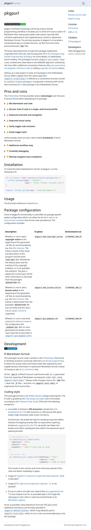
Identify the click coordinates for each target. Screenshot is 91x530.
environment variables (14, 220)
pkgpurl (8, 3)
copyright (44, 68)
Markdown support (16, 500)
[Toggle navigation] (83, 3)
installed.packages (45, 178)
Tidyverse (38, 396)
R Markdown (13, 96)
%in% (24, 178)
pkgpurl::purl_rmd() (45, 383)
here (36, 203)
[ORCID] (84, 53)
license (54, 68)
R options (51, 217)
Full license (73, 28)
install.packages (16, 180)
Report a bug (74, 18)
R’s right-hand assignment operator (33, 483)
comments (28, 369)
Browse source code (77, 14)
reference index (22, 321)
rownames (31, 178)
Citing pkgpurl (74, 41)
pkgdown (9, 321)
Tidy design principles (35, 398)
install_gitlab (22, 190)
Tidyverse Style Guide (28, 401)
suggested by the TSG (27, 425)
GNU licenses (18, 248)
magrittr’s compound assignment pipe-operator (40, 476)
